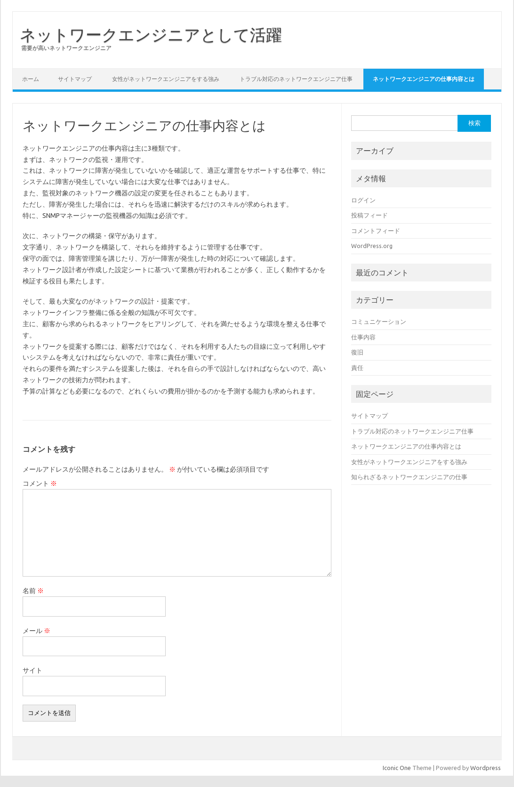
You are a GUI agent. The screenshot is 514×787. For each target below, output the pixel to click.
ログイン (363, 200)
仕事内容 (363, 337)
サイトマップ (75, 79)
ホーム (30, 79)
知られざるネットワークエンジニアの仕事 (409, 477)
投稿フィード (369, 215)
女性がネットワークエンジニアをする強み (165, 79)
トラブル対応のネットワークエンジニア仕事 (296, 79)
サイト (32, 670)
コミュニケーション (378, 321)
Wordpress (485, 767)
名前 (33, 590)
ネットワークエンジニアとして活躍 (151, 34)
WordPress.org (372, 245)
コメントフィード (375, 230)
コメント (40, 483)
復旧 (357, 352)
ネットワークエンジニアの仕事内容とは (423, 79)
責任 (357, 367)
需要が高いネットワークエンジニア (66, 48)
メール (36, 630)
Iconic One (397, 767)
